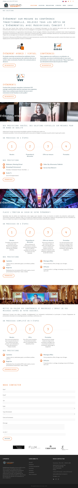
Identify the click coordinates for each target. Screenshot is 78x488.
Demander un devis (11, 369)
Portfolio (31, 468)
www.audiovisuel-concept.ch (60, 474)
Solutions (31, 464)
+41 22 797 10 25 (13, 1)
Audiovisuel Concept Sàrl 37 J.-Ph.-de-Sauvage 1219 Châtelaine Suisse (59, 467)
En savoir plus (9, 65)
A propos (31, 470)
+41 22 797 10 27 (67, 471)
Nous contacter (33, 474)
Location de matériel (34, 466)
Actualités (31, 472)
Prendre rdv (8, 179)
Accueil (31, 462)
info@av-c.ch (6, 1)
